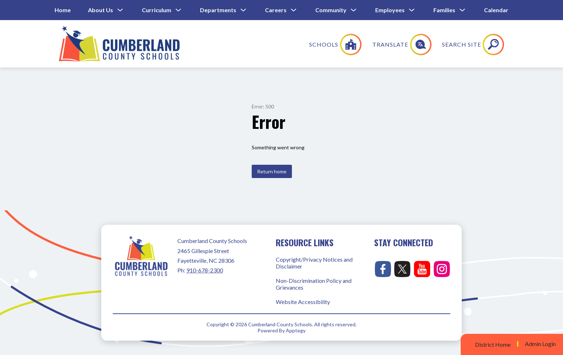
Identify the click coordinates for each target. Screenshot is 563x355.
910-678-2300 (204, 270)
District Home (493, 344)
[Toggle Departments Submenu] (243, 10)
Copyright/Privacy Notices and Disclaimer (314, 263)
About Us (100, 9)
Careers (276, 9)
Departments (218, 9)
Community (330, 9)
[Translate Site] (450, 44)
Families (444, 9)
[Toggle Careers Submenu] (293, 10)
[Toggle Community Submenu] (353, 10)
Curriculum (156, 9)
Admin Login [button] (540, 344)
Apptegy (296, 330)
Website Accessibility (303, 301)
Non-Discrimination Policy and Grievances (314, 284)
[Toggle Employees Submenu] (412, 10)
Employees (390, 9)
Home (63, 9)
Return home (272, 171)
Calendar (496, 9)
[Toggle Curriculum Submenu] (178, 10)
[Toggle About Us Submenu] (120, 10)
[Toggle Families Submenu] (462, 10)
